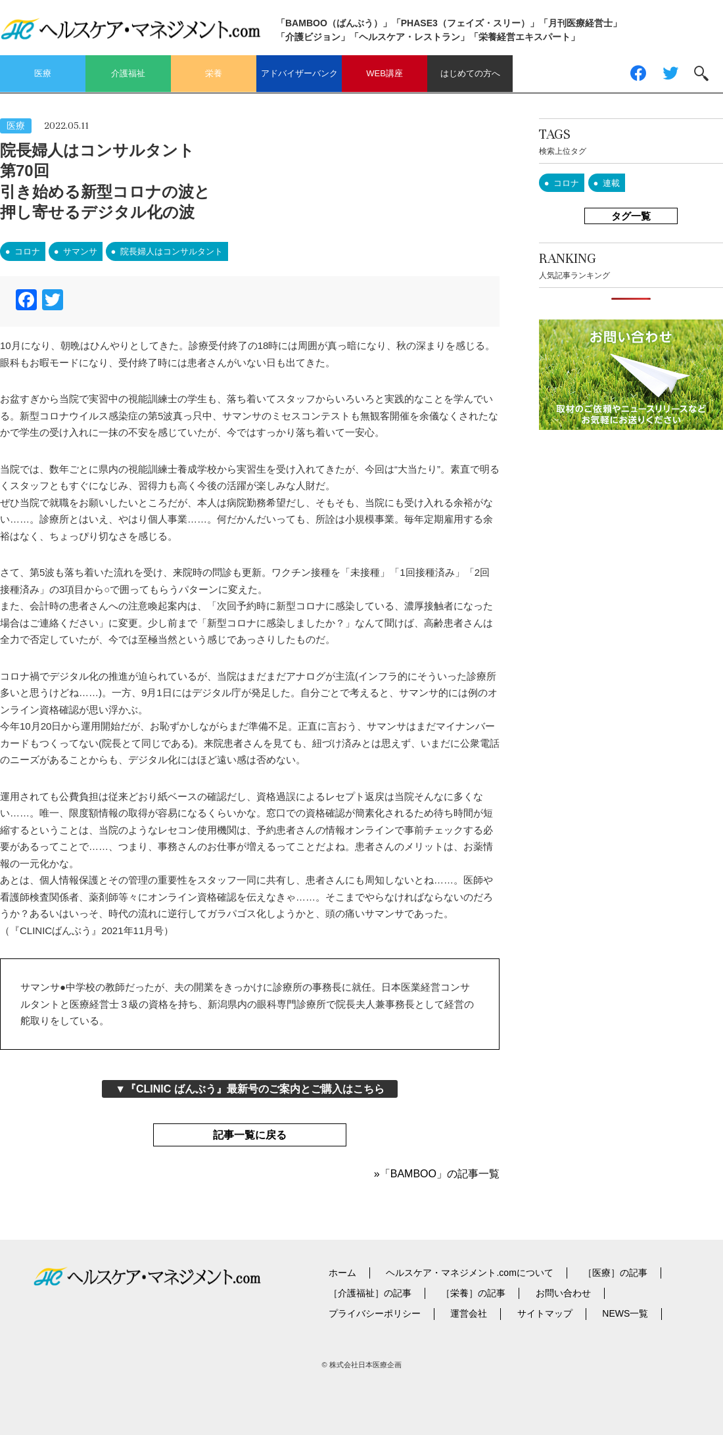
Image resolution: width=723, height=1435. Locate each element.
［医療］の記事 (615, 1272)
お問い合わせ (563, 1293)
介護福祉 (128, 73)
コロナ (27, 251)
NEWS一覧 (625, 1313)
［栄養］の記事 (473, 1293)
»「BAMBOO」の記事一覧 (437, 1173)
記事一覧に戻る (250, 1135)
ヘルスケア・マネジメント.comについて (469, 1272)
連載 (611, 183)
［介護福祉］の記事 (370, 1293)
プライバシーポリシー (375, 1313)
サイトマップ (544, 1313)
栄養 (213, 73)
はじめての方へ (470, 73)
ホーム (342, 1272)
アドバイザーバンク (299, 73)
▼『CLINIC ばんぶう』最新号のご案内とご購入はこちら (250, 1088)
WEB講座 (384, 73)
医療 (42, 73)
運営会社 (468, 1313)
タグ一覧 (631, 216)
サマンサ (80, 251)
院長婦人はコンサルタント (171, 251)
